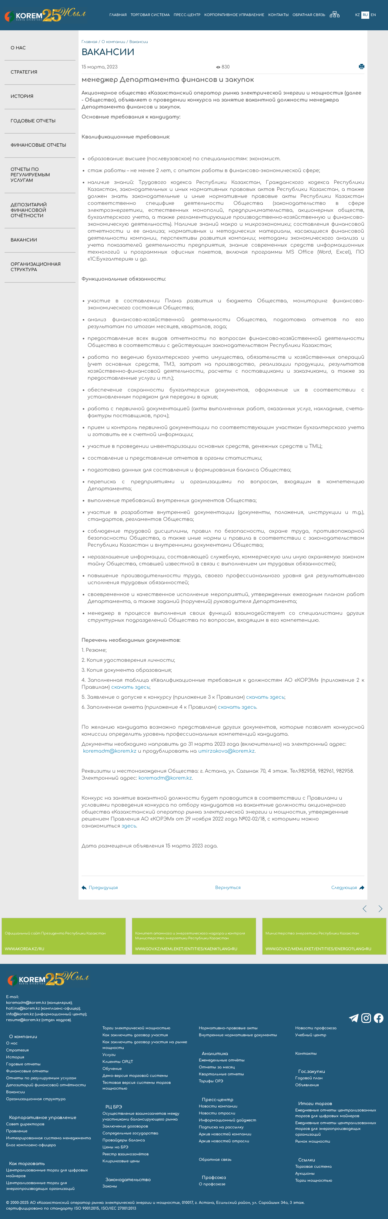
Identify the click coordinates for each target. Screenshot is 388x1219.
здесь (129, 826)
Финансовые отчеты (38, 145)
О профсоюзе (212, 1184)
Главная (89, 42)
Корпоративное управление (42, 1117)
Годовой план (309, 1078)
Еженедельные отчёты (222, 1060)
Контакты (306, 1053)
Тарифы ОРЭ (211, 1081)
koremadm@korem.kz (109, 751)
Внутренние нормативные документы (238, 1035)
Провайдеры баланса (123, 1140)
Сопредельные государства (130, 1133)
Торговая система (313, 1166)
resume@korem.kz (23, 1020)
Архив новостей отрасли (224, 1141)
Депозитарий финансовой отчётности (29, 210)
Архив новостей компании (225, 1134)
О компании (113, 42)
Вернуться (226, 887)
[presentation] (365, 909)
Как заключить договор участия (135, 1035)
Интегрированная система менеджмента (48, 1138)
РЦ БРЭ (113, 1107)
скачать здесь (130, 687)
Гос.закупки (311, 1071)
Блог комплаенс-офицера (31, 1145)
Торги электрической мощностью (136, 1028)
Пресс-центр (217, 1099)
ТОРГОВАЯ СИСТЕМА (150, 15)
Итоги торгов (315, 1103)
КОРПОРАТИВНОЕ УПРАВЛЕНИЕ (234, 15)
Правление (16, 1131)
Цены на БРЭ (115, 1147)
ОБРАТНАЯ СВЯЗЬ (309, 15)
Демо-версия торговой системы (135, 1076)
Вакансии (24, 240)
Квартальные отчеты (221, 1074)
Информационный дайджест (227, 1120)
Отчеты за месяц (217, 1067)
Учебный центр (310, 1035)
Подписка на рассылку (221, 1127)
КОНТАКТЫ (278, 15)
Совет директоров (25, 1124)
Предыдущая (104, 887)
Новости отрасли (217, 1113)
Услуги (108, 1055)
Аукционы (305, 1173)
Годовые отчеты (33, 121)
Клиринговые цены (121, 1161)
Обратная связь (215, 1159)
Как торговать (27, 1163)
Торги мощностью (313, 1180)
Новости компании (218, 1106)
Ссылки (306, 1160)
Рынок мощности (312, 1141)
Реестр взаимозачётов (125, 1154)
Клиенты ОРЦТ (117, 1062)
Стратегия (24, 72)
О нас (18, 48)
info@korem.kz (20, 1014)
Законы (109, 1186)
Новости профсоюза (315, 1028)
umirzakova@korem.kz (226, 751)
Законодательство (128, 1179)
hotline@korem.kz (23, 1008)
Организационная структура (35, 1099)
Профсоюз (214, 1177)
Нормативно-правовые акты (228, 1028)
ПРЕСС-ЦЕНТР (187, 15)
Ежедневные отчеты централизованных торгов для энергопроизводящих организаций (335, 1129)
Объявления (307, 1085)
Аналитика (215, 1053)
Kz (357, 15)
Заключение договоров (125, 1126)
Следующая (343, 887)
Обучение (112, 1069)
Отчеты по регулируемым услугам (30, 175)
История (22, 96)
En (373, 15)
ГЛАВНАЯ (118, 15)
